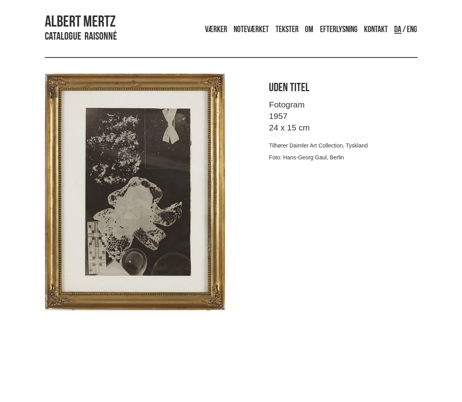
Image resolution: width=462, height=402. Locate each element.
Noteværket (251, 29)
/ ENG (405, 29)
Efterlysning (339, 29)
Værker (216, 29)
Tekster (287, 29)
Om (309, 29)
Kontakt (376, 29)
